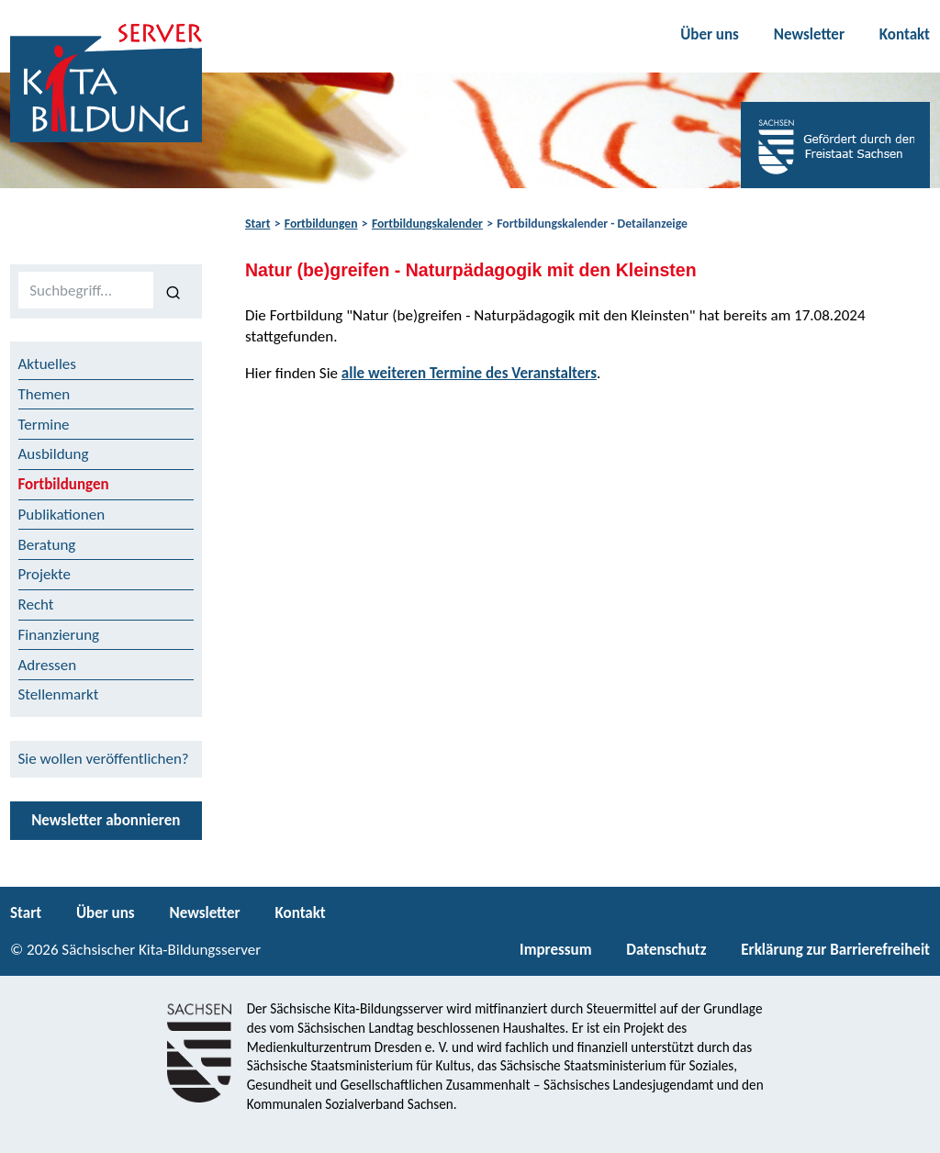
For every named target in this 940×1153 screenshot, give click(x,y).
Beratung (47, 544)
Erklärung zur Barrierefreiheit (835, 949)
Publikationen (62, 514)
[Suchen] (174, 291)
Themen (44, 394)
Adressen (47, 665)
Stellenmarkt (58, 694)
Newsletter (809, 34)
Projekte (45, 574)
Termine (44, 424)
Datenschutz (666, 949)
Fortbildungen (321, 223)
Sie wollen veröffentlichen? (103, 758)
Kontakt (904, 34)
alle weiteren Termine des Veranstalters (469, 373)
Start (257, 223)
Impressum (555, 949)
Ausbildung (53, 454)
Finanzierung (59, 634)
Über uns (709, 34)
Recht (36, 604)
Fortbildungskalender (427, 223)
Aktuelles (47, 364)
